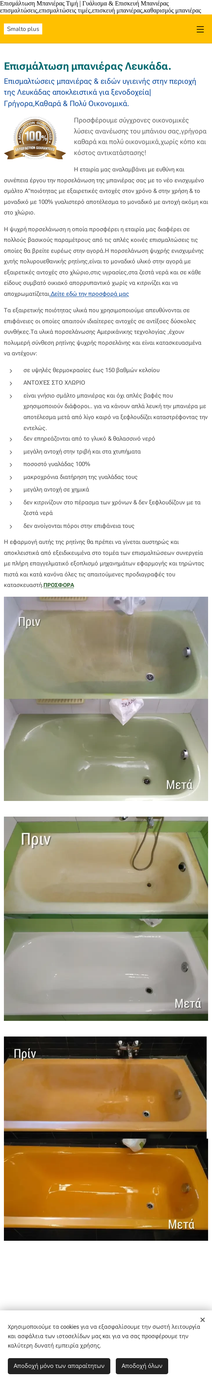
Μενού (200, 29)
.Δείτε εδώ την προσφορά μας (89, 293)
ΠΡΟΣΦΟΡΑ (58, 585)
